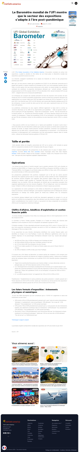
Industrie (40, 26)
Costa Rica (30, 435)
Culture (67, 427)
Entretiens (68, 429)
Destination (68, 425)
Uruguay (40, 439)
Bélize (29, 425)
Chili (28, 152)
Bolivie (29, 427)
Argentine (14, 152)
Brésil (25, 152)
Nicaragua (40, 429)
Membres (54, 429)
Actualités (68, 423)
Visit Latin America (8, 425)
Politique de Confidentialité (52, 450)
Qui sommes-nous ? (57, 423)
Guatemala (41, 423)
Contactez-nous (56, 431)
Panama (40, 431)
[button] (76, 3)
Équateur (30, 441)
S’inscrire (54, 433)
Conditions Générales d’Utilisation (68, 450)
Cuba (29, 437)
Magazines (54, 425)
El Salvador (30, 439)
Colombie (37, 152)
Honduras (40, 425)
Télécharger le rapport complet (20, 320)
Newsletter (54, 427)
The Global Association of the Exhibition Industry (30, 72)
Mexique (14, 153)
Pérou (39, 433)
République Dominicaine (41, 436)
